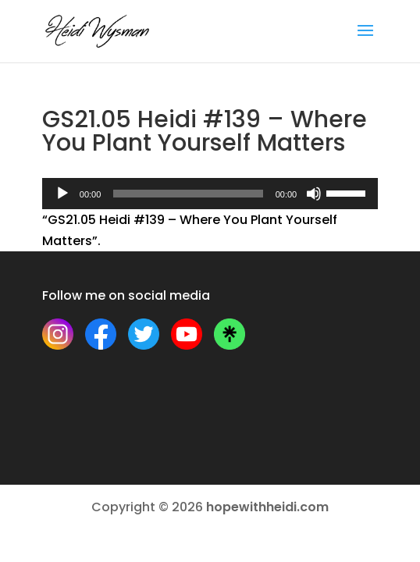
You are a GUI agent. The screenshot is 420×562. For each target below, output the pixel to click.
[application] (210, 193)
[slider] (187, 193)
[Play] (62, 193)
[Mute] (314, 193)
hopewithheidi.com (267, 507)
